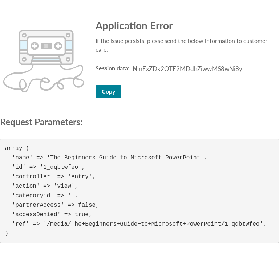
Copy (108, 91)
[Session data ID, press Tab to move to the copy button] (187, 68)
